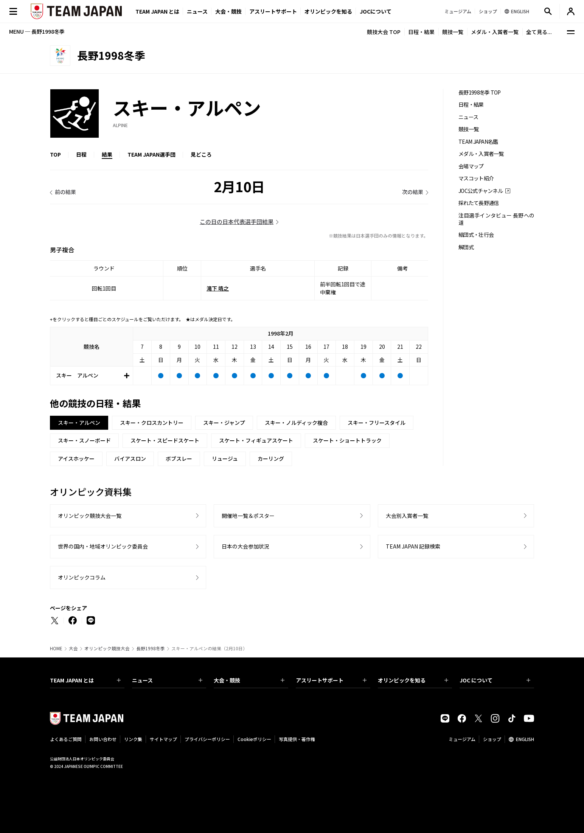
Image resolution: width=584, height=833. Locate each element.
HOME (56, 648)
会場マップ (471, 166)
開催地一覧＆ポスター (248, 515)
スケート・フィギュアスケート (256, 440)
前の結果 (65, 192)
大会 (73, 648)
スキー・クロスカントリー (151, 422)
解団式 (466, 247)
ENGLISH (525, 739)
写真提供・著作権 (297, 739)
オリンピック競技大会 (107, 648)
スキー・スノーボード (84, 440)
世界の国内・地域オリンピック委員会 (103, 546)
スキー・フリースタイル (376, 422)
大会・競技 (249, 680)
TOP (55, 154)
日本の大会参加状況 (245, 546)
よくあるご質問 (66, 739)
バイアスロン (130, 458)
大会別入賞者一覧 (407, 515)
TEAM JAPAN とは (85, 680)
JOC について (495, 680)
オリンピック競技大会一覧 (89, 515)
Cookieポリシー (254, 739)
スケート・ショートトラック (347, 440)
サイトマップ (163, 739)
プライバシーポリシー (207, 739)
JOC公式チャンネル (480, 190)
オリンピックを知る (328, 11)
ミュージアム (462, 739)
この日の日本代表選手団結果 (236, 221)
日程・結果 (421, 32)
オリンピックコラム (82, 577)
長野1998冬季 (150, 648)
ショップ (492, 739)
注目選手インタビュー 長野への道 (496, 219)
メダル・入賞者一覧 (495, 32)
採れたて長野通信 (478, 203)
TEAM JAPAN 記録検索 (413, 546)
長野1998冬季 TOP (479, 92)
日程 (81, 154)
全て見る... (539, 32)
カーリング (271, 458)
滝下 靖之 (218, 288)
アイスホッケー (76, 458)
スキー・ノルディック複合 (296, 422)
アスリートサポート (273, 11)
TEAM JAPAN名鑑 (478, 141)
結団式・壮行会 (476, 234)
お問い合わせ (102, 739)
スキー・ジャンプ (224, 422)
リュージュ (225, 458)
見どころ (201, 154)
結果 (107, 154)
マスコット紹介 (476, 178)
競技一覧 (452, 32)
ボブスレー (179, 458)
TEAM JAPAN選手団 (151, 154)
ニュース (197, 11)
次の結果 (412, 192)
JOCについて (375, 11)
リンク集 (133, 739)
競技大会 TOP (384, 32)
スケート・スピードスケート (164, 440)
